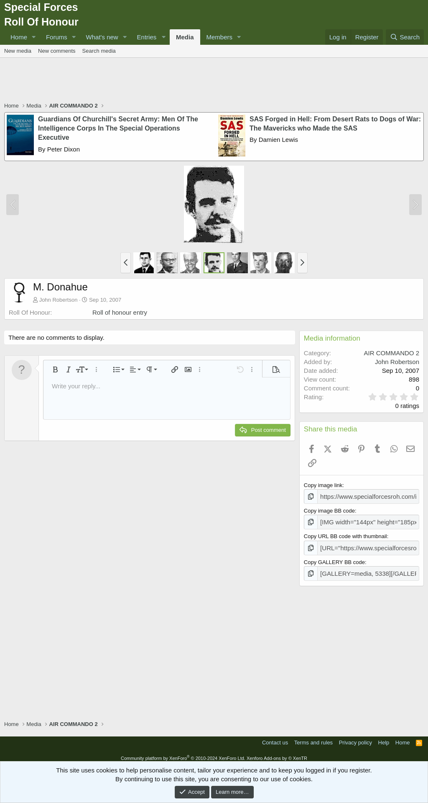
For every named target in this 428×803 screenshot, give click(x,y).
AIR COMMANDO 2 (391, 353)
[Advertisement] (214, 81)
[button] (34, 37)
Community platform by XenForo (183, 753)
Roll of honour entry (119, 312)
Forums (56, 37)
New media (17, 51)
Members (219, 37)
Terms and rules (313, 738)
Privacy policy (355, 738)
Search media (99, 51)
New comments (57, 51)
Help (384, 738)
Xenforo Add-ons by (277, 753)
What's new (102, 37)
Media (185, 37)
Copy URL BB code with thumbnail (345, 534)
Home (18, 37)
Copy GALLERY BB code (334, 558)
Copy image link (323, 485)
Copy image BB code (329, 509)
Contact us (275, 738)
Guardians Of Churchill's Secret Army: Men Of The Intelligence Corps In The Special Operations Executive (118, 128)
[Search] (405, 37)
